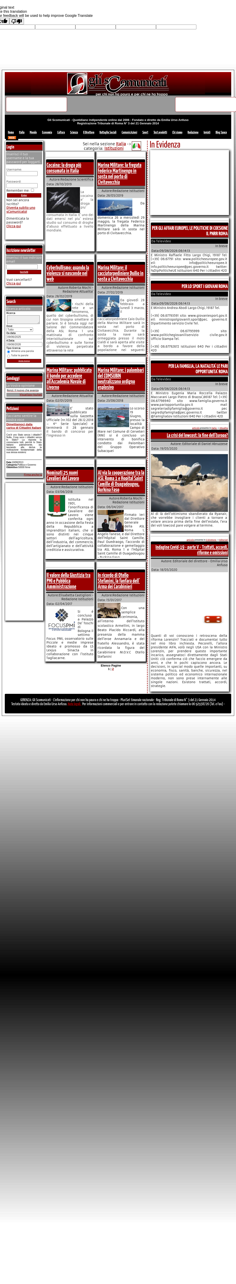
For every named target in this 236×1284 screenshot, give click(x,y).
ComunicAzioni (129, 132)
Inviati (207, 132)
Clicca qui (13, 226)
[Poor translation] (16, 21)
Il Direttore (88, 132)
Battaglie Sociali (108, 132)
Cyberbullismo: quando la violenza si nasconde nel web (68, 273)
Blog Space (221, 132)
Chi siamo (177, 132)
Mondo (33, 132)
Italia (22, 132)
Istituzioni (113, 148)
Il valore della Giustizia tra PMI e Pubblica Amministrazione (68, 581)
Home (11, 132)
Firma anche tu (33, 476)
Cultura (61, 132)
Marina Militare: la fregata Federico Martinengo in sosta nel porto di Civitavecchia (119, 174)
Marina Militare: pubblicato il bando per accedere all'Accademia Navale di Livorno (69, 379)
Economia (47, 132)
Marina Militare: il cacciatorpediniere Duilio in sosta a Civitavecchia (120, 273)
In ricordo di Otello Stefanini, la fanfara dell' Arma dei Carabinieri (119, 581)
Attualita (224, 428)
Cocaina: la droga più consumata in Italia (64, 168)
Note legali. (75, 704)
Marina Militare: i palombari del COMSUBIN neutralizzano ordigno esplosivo (121, 379)
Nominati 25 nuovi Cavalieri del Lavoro (63, 475)
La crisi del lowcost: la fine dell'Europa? (197, 435)
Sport (145, 132)
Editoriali (223, 540)
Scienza (74, 132)
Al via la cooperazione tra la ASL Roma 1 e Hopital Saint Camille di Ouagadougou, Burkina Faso (121, 481)
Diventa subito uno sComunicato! (20, 210)
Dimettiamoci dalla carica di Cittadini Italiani (23, 427)
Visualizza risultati (31, 396)
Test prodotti (160, 132)
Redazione (193, 132)
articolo (196, 428)
